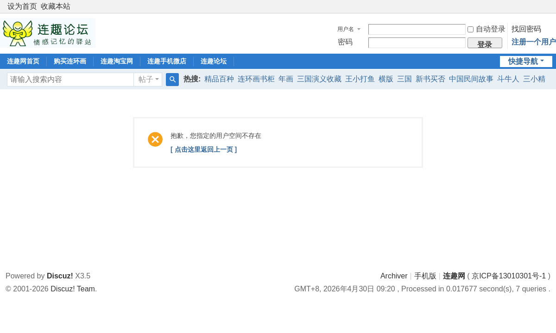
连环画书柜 (256, 79)
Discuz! (60, 276)
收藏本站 (55, 6)
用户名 (345, 29)
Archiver (394, 276)
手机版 (425, 276)
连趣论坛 (214, 61)
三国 (404, 79)
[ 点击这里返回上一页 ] (204, 149)
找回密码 (526, 29)
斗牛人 (508, 79)
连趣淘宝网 (117, 61)
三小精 (534, 79)
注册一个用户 (534, 42)
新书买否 (430, 79)
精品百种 (219, 79)
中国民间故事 (471, 79)
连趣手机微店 (166, 61)
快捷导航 (523, 61)
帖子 (146, 79)
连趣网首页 (23, 61)
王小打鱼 (360, 79)
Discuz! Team (73, 289)
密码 (345, 42)
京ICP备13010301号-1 (509, 276)
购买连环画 (70, 61)
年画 (285, 79)
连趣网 (454, 276)
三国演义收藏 (319, 79)
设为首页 (22, 6)
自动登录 (486, 29)
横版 (386, 79)
